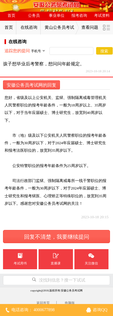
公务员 (34, 15)
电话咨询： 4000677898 (33, 310)
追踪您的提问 (17, 51)
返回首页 (43, 303)
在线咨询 (28, 27)
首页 (11, 15)
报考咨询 (79, 15)
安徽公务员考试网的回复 (31, 85)
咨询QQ (100, 310)
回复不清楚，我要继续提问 (56, 237)
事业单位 (56, 15)
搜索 (104, 51)
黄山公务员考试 (59, 27)
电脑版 (70, 303)
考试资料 (102, 15)
